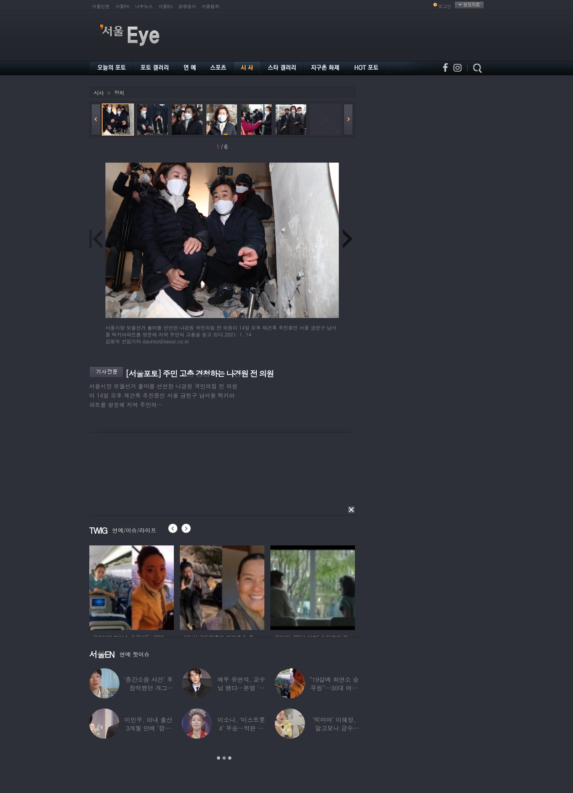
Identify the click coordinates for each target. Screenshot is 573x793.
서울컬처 (210, 6)
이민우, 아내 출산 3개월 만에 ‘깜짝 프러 (148, 728)
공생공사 (187, 6)
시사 (98, 93)
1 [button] (218, 758)
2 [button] (224, 758)
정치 (119, 93)
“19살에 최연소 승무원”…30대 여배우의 (334, 687)
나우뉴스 (144, 6)
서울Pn (122, 6)
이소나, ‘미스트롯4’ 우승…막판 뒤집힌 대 (241, 728)
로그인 (444, 6)
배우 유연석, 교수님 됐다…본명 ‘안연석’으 (241, 687)
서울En (166, 6)
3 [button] (229, 758)
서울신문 (101, 6)
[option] (131, 586)
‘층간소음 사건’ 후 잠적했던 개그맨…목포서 (148, 687)
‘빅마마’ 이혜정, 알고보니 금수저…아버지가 (334, 728)
